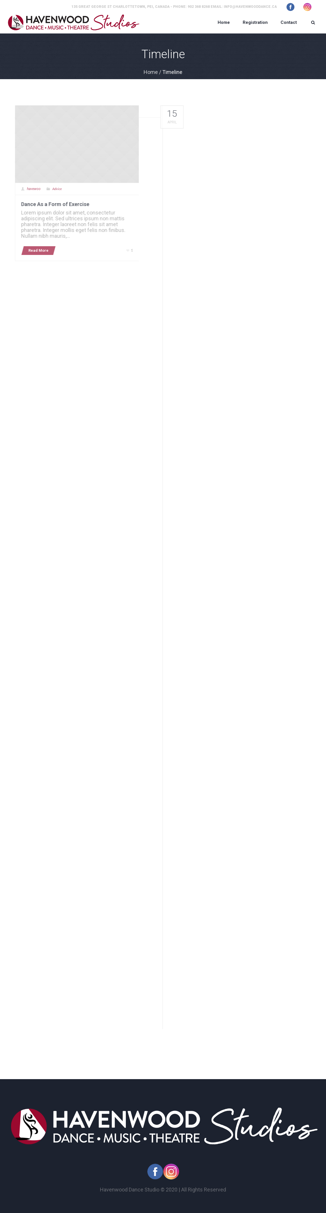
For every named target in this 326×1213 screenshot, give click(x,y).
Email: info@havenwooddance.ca (244, 7)
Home (151, 72)
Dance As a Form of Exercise (52, 204)
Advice (54, 189)
